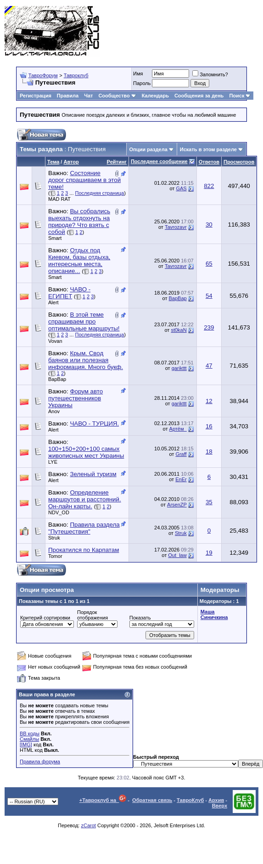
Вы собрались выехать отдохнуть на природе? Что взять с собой (79, 221)
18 (209, 451)
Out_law (177, 555)
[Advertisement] (222, 31)
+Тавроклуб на (103, 800)
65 (209, 263)
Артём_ (178, 429)
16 (209, 426)
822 (209, 185)
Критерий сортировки (45, 617)
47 (209, 365)
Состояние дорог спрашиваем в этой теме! (84, 180)
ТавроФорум (43, 75)
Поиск (240, 95)
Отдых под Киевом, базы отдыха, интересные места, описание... (79, 260)
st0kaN (178, 330)
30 (209, 224)
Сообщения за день (199, 95)
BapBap (177, 298)
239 (209, 327)
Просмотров (239, 162)
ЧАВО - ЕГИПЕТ (69, 293)
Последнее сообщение (159, 161)
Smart (55, 238)
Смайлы (29, 739)
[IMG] (26, 744)
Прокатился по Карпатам (83, 549)
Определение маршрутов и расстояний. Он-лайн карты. (84, 499)
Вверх (219, 805)
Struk (54, 537)
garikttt (179, 368)
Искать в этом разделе (208, 149)
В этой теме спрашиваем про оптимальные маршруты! (84, 321)
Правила (67, 95)
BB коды (29, 733)
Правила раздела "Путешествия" (84, 528)
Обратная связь (152, 800)
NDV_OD (58, 512)
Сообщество (117, 95)
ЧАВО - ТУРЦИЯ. (94, 423)
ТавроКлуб (190, 800)
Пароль (142, 83)
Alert (53, 302)
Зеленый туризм (93, 474)
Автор (70, 162)
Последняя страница (99, 193)
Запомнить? (210, 74)
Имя (138, 73)
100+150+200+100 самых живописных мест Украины (86, 452)
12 (209, 401)
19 (209, 552)
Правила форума (40, 761)
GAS (181, 188)
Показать (140, 617)
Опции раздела (148, 149)
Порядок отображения (92, 614)
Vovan (55, 341)
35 (209, 502)
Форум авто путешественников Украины (75, 398)
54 (209, 295)
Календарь (155, 95)
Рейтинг (117, 162)
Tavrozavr (176, 227)
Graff (180, 454)
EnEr (180, 479)
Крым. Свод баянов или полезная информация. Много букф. (85, 360)
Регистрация (35, 95)
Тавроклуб (76, 75)
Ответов (209, 162)
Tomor (55, 556)
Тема (53, 162)
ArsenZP (177, 504)
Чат (88, 95)
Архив (216, 800)
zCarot (88, 825)
